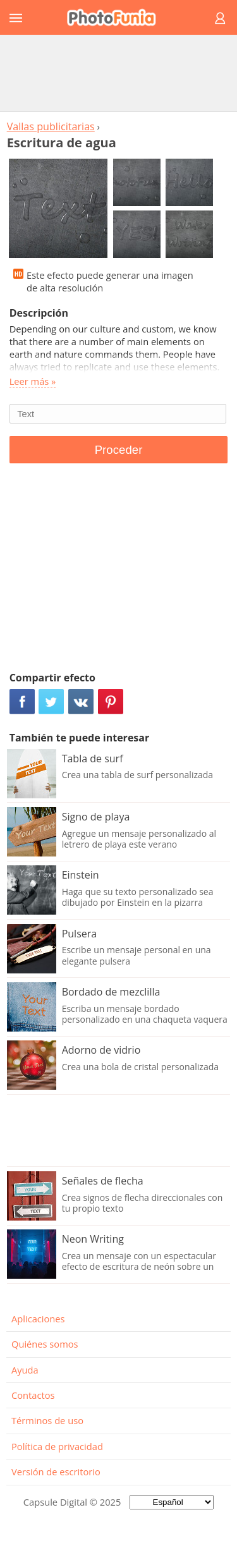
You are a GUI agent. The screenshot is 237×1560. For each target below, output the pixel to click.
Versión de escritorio (55, 1471)
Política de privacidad (57, 1446)
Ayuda (25, 1369)
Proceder (119, 449)
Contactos (32, 1395)
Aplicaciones (38, 1318)
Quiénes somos (44, 1344)
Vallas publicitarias (51, 126)
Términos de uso (47, 1420)
